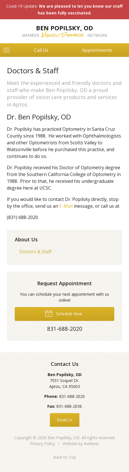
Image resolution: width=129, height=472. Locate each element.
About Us (26, 239)
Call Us (41, 50)
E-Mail (66, 206)
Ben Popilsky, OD (64, 437)
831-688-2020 (72, 396)
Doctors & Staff (35, 251)
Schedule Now (63, 313)
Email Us (65, 419)
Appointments (97, 50)
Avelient (91, 443)
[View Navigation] (8, 50)
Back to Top (64, 457)
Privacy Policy (42, 443)
